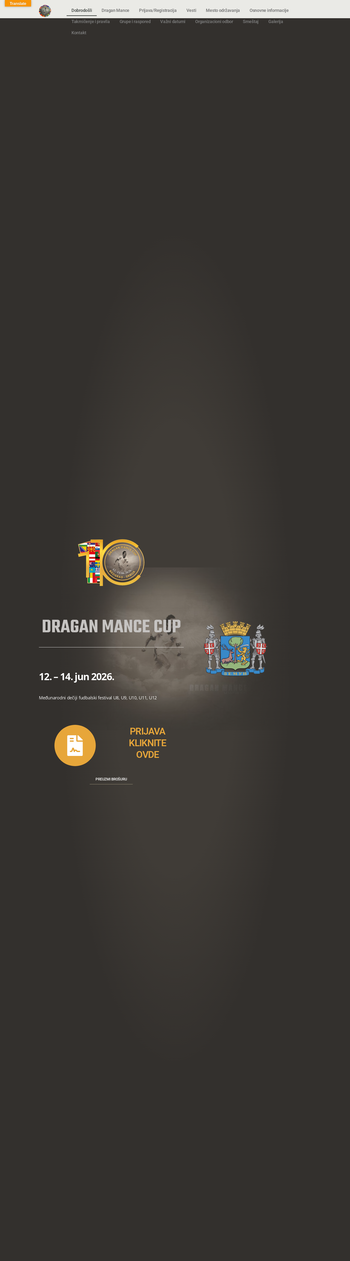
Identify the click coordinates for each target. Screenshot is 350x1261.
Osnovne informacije (269, 10)
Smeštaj (251, 21)
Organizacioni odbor (214, 21)
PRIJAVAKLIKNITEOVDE (147, 742)
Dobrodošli (81, 10)
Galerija (275, 21)
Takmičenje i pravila (90, 21)
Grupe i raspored (135, 21)
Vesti (191, 10)
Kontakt (78, 32)
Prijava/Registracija (158, 10)
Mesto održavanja (223, 10)
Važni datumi (172, 21)
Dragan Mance (115, 10)
